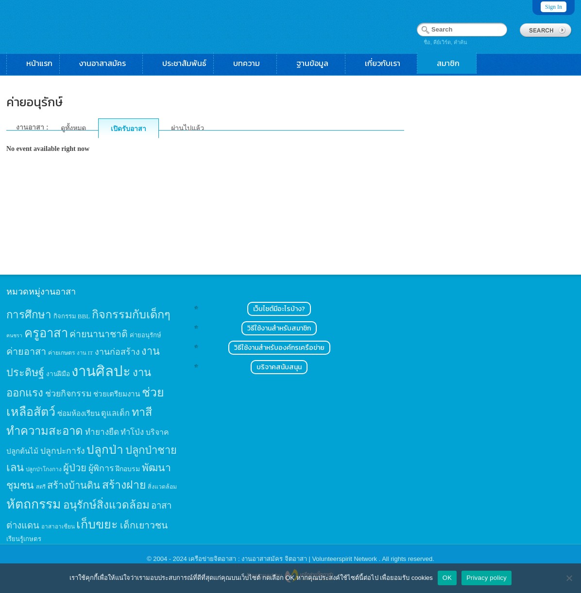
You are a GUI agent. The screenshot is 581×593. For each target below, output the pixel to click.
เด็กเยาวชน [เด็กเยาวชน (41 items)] (144, 525)
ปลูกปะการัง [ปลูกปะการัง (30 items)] (62, 451)
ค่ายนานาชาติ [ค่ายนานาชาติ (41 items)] (98, 334)
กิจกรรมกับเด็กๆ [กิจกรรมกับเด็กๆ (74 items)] (131, 314)
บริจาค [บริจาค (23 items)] (157, 432)
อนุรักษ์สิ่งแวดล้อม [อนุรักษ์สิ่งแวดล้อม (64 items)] (106, 505)
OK (447, 577)
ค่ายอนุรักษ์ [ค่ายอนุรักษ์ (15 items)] (145, 335)
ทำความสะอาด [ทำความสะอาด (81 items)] (44, 431)
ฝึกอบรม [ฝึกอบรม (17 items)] (128, 469)
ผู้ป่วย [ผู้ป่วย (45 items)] (74, 467)
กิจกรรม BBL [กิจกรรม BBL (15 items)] (71, 316)
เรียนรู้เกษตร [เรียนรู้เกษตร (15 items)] (23, 539)
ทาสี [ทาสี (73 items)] (142, 412)
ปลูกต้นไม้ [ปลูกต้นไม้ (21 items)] (22, 451)
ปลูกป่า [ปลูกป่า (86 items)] (104, 449)
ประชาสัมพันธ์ (184, 63)
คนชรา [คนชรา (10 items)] (14, 335)
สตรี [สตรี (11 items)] (41, 487)
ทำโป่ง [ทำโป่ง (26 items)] (132, 432)
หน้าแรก (39, 63)
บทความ (251, 63)
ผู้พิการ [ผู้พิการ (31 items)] (101, 468)
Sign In (553, 6)
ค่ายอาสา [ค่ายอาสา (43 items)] (26, 351)
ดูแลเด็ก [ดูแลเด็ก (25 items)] (115, 413)
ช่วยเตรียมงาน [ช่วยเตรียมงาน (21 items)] (116, 394)
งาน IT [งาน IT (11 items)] (85, 353)
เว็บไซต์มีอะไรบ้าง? (279, 309)
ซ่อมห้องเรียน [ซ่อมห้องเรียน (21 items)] (78, 413)
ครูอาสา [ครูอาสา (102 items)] (46, 333)
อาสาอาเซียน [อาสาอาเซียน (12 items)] (58, 527)
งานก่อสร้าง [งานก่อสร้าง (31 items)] (117, 352)
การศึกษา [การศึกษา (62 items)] (28, 315)
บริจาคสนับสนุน (279, 367)
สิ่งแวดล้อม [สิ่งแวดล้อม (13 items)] (162, 486)
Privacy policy (486, 577)
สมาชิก (453, 63)
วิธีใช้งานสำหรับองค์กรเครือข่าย (279, 348)
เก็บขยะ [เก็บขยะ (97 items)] (97, 524)
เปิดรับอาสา (128, 128)
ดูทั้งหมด (73, 128)
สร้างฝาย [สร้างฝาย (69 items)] (124, 484)
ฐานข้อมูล (317, 63)
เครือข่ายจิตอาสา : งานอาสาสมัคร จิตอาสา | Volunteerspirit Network (283, 558)
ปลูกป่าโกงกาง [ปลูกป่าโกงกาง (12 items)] (44, 469)
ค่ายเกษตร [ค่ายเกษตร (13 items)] (61, 352)
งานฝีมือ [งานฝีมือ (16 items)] (58, 374)
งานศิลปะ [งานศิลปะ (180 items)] (101, 371)
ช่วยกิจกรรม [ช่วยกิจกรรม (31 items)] (68, 393)
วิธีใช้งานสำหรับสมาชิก (279, 328)
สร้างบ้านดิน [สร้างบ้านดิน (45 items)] (73, 485)
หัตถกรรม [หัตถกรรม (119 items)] (33, 504)
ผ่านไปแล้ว (187, 128)
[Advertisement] (501, 172)
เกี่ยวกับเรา (387, 63)
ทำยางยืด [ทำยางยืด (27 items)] (102, 432)
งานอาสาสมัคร (107, 63)
